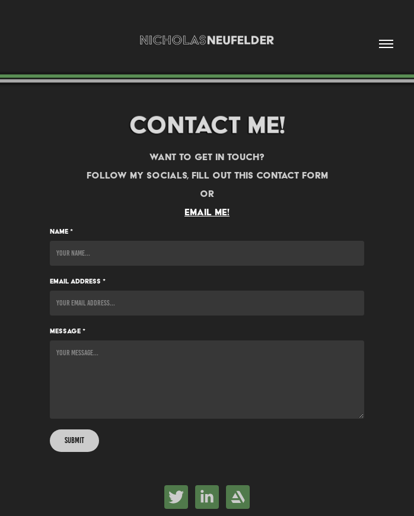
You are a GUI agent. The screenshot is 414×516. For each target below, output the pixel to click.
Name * (61, 231)
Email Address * (78, 281)
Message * (67, 331)
